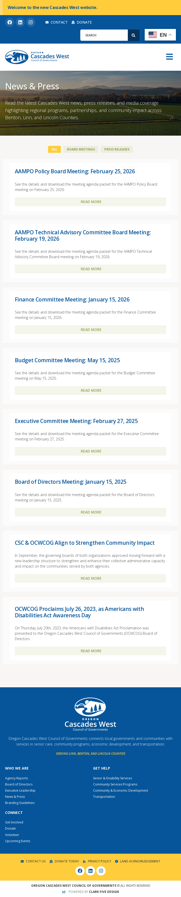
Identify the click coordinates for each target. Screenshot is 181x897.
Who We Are (17, 768)
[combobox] (104, 35)
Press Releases (116, 149)
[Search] (134, 35)
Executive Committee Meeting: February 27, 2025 (76, 421)
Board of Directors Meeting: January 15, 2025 (71, 481)
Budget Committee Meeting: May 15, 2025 (67, 360)
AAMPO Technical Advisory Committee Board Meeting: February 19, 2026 (83, 235)
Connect (14, 812)
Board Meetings (81, 149)
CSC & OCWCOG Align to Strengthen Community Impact (85, 542)
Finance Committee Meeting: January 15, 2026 (72, 299)
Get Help (101, 768)
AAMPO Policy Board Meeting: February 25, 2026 (75, 171)
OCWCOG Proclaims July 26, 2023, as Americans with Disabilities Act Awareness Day (79, 612)
